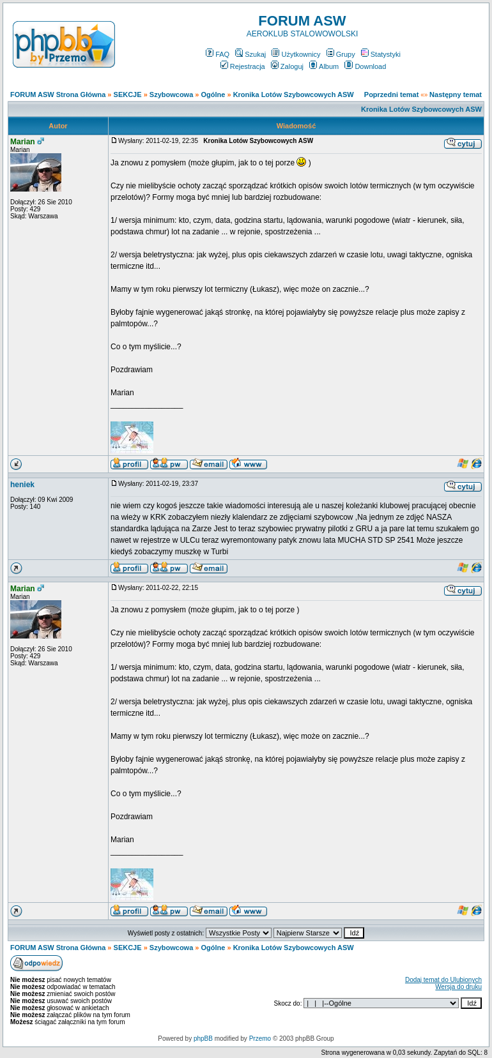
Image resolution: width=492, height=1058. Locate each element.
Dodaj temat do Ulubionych (443, 979)
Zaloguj (287, 66)
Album (324, 66)
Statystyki (381, 54)
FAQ (217, 54)
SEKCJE (128, 94)
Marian (22, 141)
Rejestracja (242, 66)
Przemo (260, 1038)
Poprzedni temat (391, 94)
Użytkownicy (296, 54)
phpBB (203, 1038)
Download (365, 66)
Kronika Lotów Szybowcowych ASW (293, 94)
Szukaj (250, 54)
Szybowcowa (171, 94)
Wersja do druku (458, 986)
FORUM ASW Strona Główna (57, 94)
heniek (22, 484)
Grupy (341, 54)
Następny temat (455, 94)
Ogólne (213, 94)
